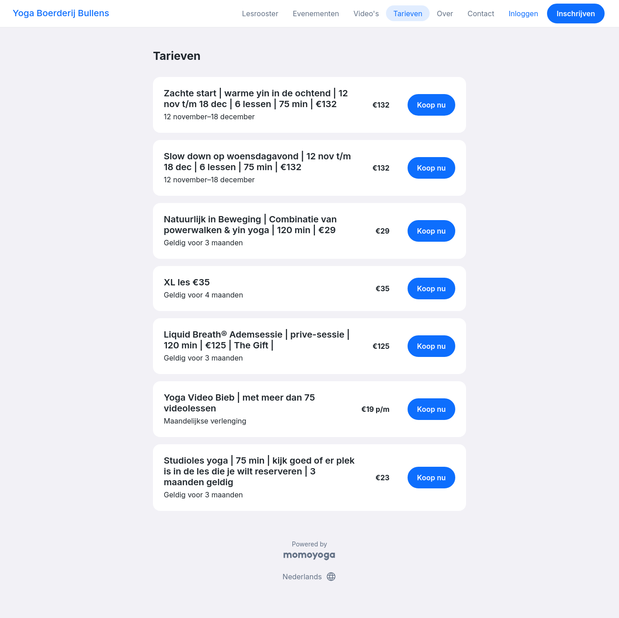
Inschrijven (576, 13)
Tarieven (407, 13)
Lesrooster (260, 13)
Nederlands (309, 576)
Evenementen (316, 13)
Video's (366, 13)
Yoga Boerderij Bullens (61, 13)
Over (445, 13)
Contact (480, 13)
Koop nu (431, 104)
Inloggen (523, 13)
